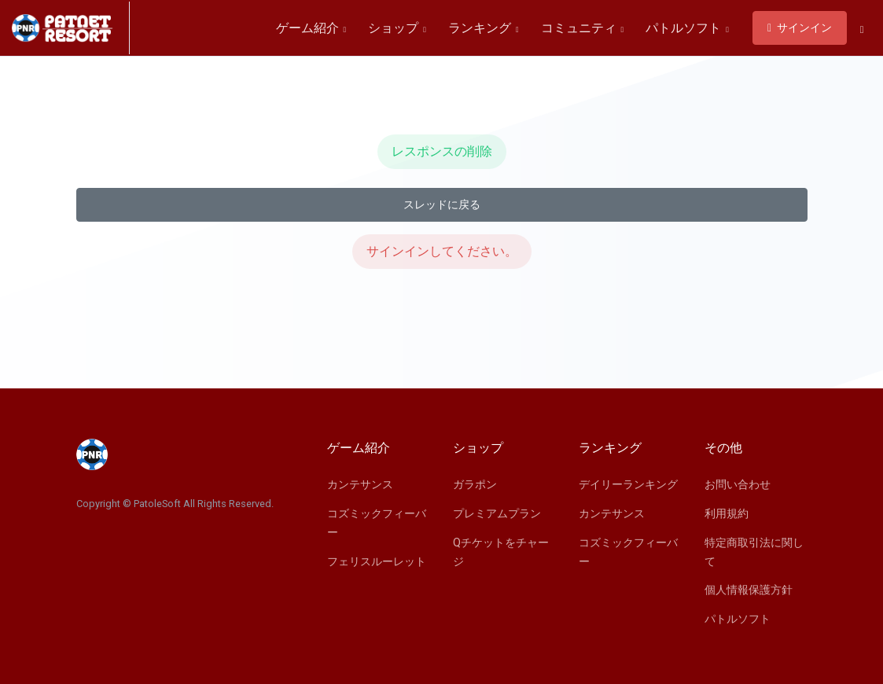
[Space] (71, 28)
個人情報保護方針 (749, 589)
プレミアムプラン (497, 513)
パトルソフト (687, 27)
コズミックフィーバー (376, 523)
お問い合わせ (738, 484)
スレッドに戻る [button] (441, 204)
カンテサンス (360, 484)
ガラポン (475, 484)
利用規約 (727, 513)
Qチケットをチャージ (501, 552)
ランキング (483, 27)
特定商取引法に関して (754, 552)
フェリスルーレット (376, 561)
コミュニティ (582, 27)
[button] (861, 29)
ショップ (397, 27)
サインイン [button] (799, 27)
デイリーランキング (628, 484)
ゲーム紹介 (311, 27)
